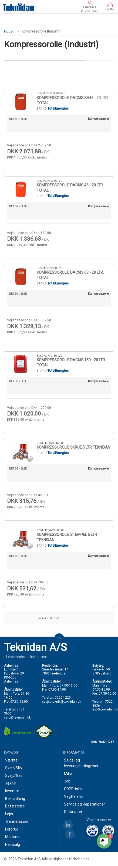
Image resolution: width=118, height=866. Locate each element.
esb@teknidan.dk (105, 709)
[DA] (18, 6)
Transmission (16, 821)
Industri (9, 31)
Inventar (12, 791)
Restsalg (12, 844)
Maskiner (13, 837)
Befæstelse (15, 806)
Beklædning (15, 798)
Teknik (10, 783)
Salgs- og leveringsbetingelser (81, 763)
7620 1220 (63, 697)
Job (67, 781)
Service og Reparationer (84, 804)
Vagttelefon (74, 796)
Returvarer (73, 812)
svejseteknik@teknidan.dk (61, 701)
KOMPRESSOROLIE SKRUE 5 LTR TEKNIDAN (73, 447)
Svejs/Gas (13, 775)
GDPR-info (73, 789)
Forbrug (11, 829)
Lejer (9, 814)
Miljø (68, 773)
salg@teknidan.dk (17, 717)
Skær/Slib (13, 768)
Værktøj (11, 760)
